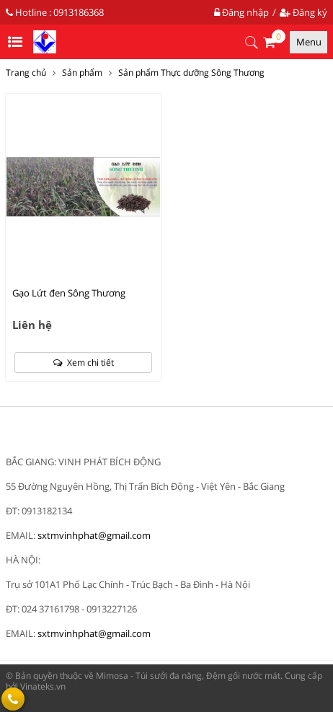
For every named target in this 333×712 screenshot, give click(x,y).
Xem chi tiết (83, 362)
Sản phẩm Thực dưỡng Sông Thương (191, 72)
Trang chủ (26, 72)
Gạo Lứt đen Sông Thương (68, 292)
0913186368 (78, 12)
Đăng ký (303, 12)
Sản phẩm (82, 72)
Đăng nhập (241, 12)
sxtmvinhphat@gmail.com (94, 535)
